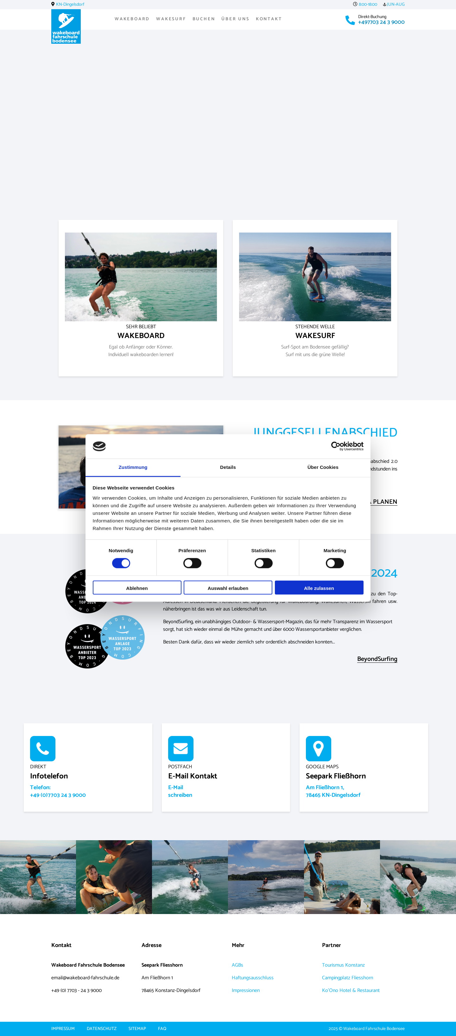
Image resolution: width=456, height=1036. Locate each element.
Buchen (204, 19)
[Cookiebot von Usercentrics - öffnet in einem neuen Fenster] (336, 446)
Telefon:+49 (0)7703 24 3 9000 (58, 791)
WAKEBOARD (141, 332)
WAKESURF (315, 332)
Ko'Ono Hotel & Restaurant (351, 990)
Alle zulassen (319, 588)
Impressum (63, 1029)
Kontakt (269, 19)
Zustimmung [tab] (133, 467)
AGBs (237, 965)
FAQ (162, 1029)
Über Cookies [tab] (323, 467)
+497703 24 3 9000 (381, 22)
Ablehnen (137, 588)
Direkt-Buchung (372, 17)
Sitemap (137, 1029)
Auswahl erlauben (228, 588)
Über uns (235, 19)
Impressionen (246, 990)
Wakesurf (171, 19)
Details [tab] (228, 467)
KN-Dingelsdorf (70, 4)
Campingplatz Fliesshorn (347, 978)
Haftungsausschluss (253, 978)
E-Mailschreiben (180, 791)
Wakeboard (132, 19)
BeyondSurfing (377, 659)
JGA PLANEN (379, 502)
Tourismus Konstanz (343, 965)
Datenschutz (102, 1029)
